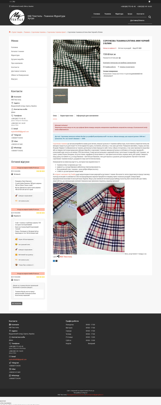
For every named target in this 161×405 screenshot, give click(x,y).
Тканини (27, 32)
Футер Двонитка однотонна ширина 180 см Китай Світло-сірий (27, 188)
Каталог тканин (17, 51)
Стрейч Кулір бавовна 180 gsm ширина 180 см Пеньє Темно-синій (28, 184)
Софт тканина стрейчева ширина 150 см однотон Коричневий (28, 223)
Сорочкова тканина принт (56, 32)
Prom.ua (91, 390)
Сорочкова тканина (38, 32)
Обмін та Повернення (20, 75)
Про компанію (17, 63)
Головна (97, 14)
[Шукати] (149, 17)
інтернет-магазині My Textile (65, 174)
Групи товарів (17, 32)
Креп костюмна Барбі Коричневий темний (26, 228)
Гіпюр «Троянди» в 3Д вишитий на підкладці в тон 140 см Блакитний (26, 232)
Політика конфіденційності (94, 394)
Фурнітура (119, 14)
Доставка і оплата (18, 71)
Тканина (107, 14)
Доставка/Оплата (137, 20)
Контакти (140, 14)
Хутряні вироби (17, 59)
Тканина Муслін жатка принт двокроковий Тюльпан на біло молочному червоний (25, 293)
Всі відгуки (16, 303)
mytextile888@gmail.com (20, 132)
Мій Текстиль (66, 257)
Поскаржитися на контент (76, 394)
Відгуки (14, 79)
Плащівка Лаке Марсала (23, 181)
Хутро (130, 14)
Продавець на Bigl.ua (80, 392)
